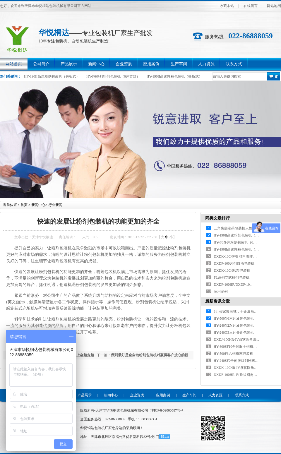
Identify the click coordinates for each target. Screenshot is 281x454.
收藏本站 (227, 6)
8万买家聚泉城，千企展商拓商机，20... (244, 311)
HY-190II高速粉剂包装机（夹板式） (52, 76)
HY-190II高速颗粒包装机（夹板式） (174, 76)
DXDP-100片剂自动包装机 (234, 263)
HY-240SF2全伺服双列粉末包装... (239, 361)
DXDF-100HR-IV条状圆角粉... (237, 375)
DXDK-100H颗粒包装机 (232, 270)
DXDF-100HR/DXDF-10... (233, 284)
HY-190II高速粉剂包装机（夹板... (239, 235)
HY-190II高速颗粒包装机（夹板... (239, 249)
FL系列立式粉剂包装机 (231, 277)
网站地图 (274, 6)
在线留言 (251, 6)
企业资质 (124, 64)
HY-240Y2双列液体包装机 (234, 325)
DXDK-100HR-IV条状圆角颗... (237, 368)
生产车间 (179, 64)
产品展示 (69, 64)
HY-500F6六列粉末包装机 (233, 354)
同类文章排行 (217, 218)
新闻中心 (96, 64)
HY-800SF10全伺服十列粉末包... (238, 347)
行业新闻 (55, 205)
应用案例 (151, 64)
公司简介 (41, 64)
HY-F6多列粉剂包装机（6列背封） (113, 76)
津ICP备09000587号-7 (167, 410)
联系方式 (234, 64)
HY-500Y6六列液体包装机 (234, 318)
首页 (24, 205)
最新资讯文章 (217, 301)
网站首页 (14, 64)
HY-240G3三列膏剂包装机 (234, 332)
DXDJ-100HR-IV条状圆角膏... (236, 339)
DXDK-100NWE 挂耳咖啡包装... (238, 256)
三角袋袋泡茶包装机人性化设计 (238, 228)
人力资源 (206, 64)
